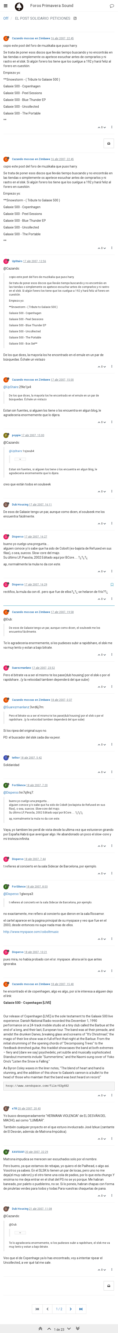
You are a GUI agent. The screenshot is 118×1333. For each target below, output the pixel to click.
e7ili (14, 1108)
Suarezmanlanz (21, 667)
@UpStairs (10, 387)
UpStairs (17, 261)
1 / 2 (59, 1309)
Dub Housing (20, 504)
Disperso (18, 536)
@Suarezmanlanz (16, 707)
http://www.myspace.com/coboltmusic (31, 932)
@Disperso (11, 792)
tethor (16, 757)
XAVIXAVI (18, 1152)
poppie (16, 435)
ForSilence (19, 785)
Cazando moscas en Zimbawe (31, 38)
